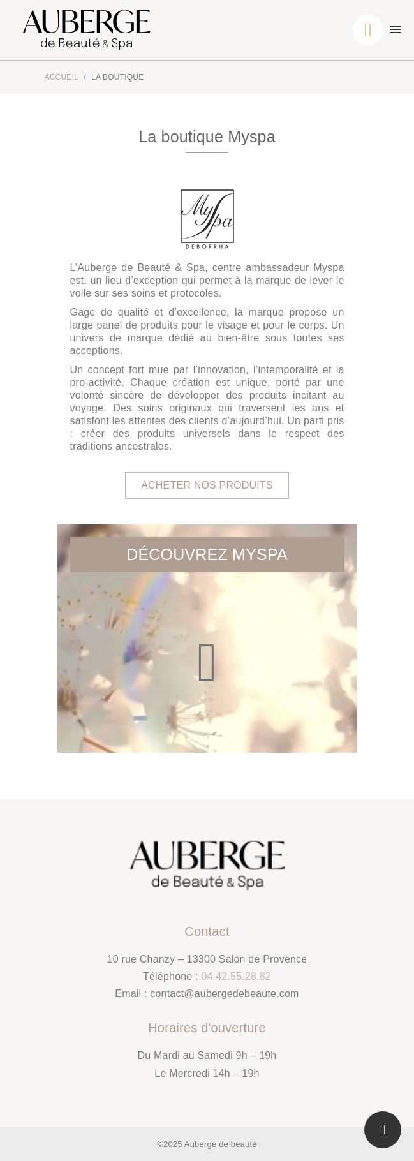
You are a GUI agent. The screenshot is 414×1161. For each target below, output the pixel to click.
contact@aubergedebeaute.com (224, 993)
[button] (207, 485)
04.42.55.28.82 (236, 976)
